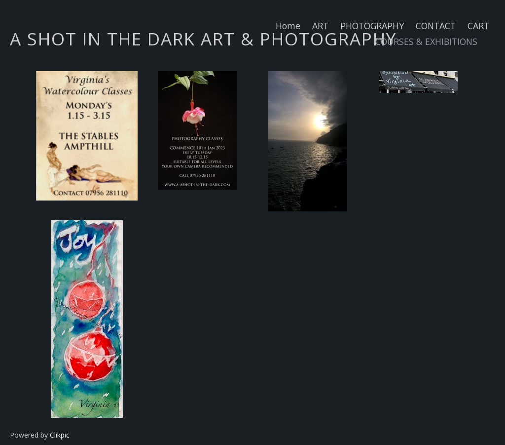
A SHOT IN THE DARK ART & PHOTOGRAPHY (203, 38)
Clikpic (60, 435)
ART (320, 26)
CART (478, 26)
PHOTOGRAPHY (372, 26)
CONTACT (436, 26)
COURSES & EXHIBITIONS (426, 41)
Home (288, 26)
